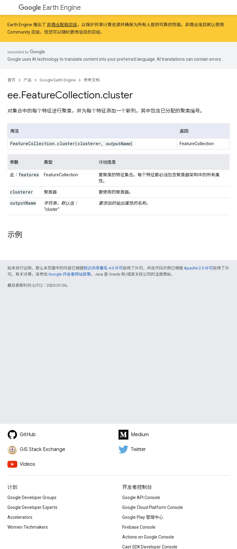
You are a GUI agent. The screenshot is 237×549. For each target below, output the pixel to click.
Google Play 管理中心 (142, 517)
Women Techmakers (27, 527)
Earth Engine (50, 7)
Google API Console (141, 497)
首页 (11, 80)
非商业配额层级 (62, 24)
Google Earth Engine (58, 80)
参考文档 (92, 80)
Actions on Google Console (148, 537)
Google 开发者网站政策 (69, 274)
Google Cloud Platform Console (152, 507)
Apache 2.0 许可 (198, 268)
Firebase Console (139, 527)
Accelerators (19, 517)
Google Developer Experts (32, 507)
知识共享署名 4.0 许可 (103, 268)
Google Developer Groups (31, 497)
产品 (27, 80)
